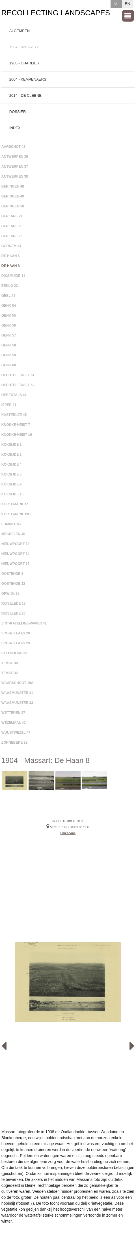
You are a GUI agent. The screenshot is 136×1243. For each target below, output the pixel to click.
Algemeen (19, 31)
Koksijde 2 (11, 455)
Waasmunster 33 (17, 703)
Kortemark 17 (14, 504)
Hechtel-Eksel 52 (17, 385)
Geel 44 (8, 296)
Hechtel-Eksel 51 (17, 375)
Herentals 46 (14, 395)
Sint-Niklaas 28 (15, 633)
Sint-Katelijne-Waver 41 (24, 623)
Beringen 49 (12, 196)
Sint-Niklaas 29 (15, 643)
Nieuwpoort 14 (15, 554)
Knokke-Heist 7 (15, 425)
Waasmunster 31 (17, 693)
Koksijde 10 (12, 494)
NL (115, 3)
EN (127, 3)
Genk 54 (8, 306)
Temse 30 (9, 663)
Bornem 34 (11, 246)
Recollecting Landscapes (55, 13)
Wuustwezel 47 (15, 733)
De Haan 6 (10, 256)
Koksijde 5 (11, 474)
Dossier (17, 112)
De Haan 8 (10, 266)
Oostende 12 (13, 584)
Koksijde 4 (11, 464)
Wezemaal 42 (13, 723)
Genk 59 (8, 355)
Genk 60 (8, 365)
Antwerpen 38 (14, 176)
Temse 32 (9, 673)
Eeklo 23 (9, 286)
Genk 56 (8, 325)
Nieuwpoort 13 (15, 544)
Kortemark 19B (16, 514)
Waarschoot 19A (17, 683)
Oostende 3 (12, 574)
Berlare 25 (12, 226)
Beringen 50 (12, 206)
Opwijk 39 (10, 594)
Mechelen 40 (13, 534)
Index (15, 128)
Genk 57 (8, 335)
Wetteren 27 (13, 713)
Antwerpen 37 (14, 167)
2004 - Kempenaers (27, 79)
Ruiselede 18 (13, 603)
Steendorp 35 (14, 653)
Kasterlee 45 (14, 415)
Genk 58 (8, 345)
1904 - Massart (23, 47)
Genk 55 (8, 315)
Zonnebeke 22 (14, 742)
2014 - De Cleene (25, 95)
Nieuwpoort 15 (15, 564)
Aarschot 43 (13, 147)
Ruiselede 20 (13, 613)
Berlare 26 (12, 236)
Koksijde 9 (11, 484)
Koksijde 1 (11, 445)
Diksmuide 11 (13, 276)
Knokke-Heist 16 (16, 435)
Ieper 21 (8, 405)
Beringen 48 (12, 186)
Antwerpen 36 (14, 157)
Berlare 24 (12, 216)
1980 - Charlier (24, 63)
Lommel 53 (11, 524)
